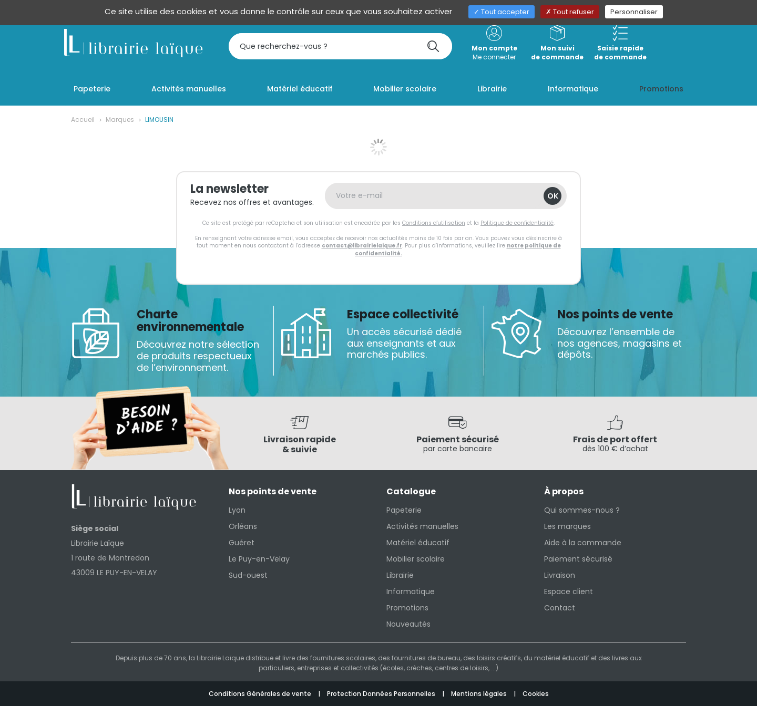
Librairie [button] (492, 89)
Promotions (407, 608)
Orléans (243, 526)
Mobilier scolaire (415, 559)
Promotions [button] (661, 89)
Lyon (237, 510)
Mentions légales (479, 693)
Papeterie (404, 510)
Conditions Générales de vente (261, 693)
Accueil (83, 119)
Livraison (559, 575)
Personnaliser (634, 12)
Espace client (568, 591)
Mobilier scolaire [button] (404, 89)
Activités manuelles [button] (188, 89)
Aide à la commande (582, 542)
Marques (120, 119)
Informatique (410, 591)
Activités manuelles (422, 526)
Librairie (400, 575)
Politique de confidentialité (517, 223)
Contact (559, 608)
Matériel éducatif (417, 542)
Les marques (567, 526)
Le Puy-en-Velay (259, 559)
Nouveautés (408, 624)
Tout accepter (501, 12)
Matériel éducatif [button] (300, 89)
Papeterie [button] (92, 89)
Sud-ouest (248, 575)
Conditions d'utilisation (433, 223)
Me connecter (494, 43)
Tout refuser (570, 12)
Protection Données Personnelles (382, 693)
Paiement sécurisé (578, 559)
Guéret (241, 542)
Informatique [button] (573, 89)
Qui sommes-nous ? (582, 510)
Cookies (536, 693)
